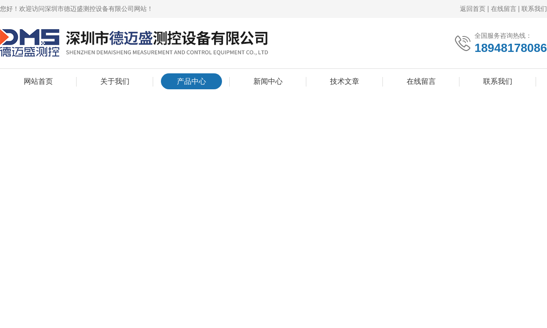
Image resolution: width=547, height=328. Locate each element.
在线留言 (503, 8)
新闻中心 (268, 81)
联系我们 (534, 8)
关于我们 (114, 81)
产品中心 (191, 81)
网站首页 (38, 81)
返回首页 (472, 8)
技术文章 (344, 81)
